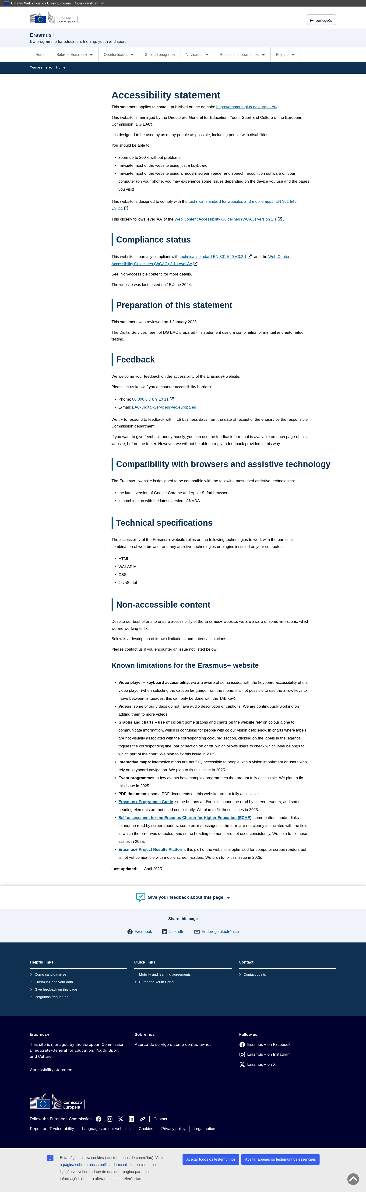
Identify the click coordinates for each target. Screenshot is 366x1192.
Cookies (146, 1129)
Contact (160, 1119)
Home (40, 55)
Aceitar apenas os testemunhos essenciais (280, 1159)
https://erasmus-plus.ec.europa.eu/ (246, 107)
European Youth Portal (156, 982)
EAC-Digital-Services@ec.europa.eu (164, 407)
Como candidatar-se (50, 974)
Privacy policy (173, 1129)
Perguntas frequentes (51, 997)
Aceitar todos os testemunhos (211, 1159)
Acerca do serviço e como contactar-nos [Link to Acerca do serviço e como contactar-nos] (173, 1044)
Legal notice (204, 1129)
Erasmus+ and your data (54, 982)
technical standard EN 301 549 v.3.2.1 (212, 256)
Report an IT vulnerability (52, 1129)
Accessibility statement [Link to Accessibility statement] (52, 1069)
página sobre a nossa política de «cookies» (99, 1165)
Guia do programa (160, 55)
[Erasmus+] (57, 17)
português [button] (321, 20)
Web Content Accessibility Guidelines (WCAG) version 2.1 (226, 219)
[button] (139, 932)
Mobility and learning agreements (165, 974)
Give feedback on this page (56, 989)
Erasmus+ (40, 1034)
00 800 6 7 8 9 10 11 (150, 399)
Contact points (254, 974)
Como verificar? (89, 3)
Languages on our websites (106, 1129)
